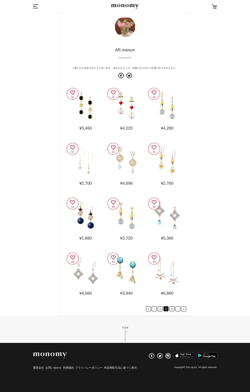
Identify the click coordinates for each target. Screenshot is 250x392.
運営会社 (38, 367)
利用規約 (68, 367)
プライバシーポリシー (89, 367)
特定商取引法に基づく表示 (120, 367)
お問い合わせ (53, 367)
